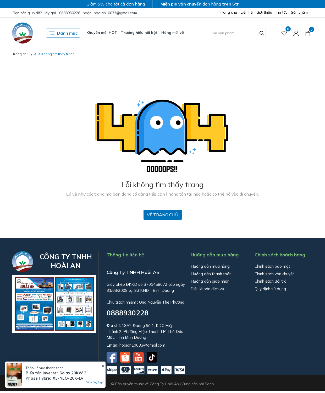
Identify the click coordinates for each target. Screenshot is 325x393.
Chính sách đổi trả (271, 281)
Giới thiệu (264, 12)
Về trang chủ (162, 214)
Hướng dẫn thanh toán (211, 273)
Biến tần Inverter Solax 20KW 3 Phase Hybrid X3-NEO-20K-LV (56, 375)
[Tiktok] (152, 356)
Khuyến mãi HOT (101, 32)
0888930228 (69, 12)
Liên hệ (247, 12)
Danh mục (63, 33)
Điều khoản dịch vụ (207, 288)
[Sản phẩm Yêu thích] (284, 33)
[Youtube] (139, 356)
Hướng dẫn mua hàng (210, 266)
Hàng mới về (172, 32)
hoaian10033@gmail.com (115, 12)
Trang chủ (228, 12)
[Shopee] (125, 356)
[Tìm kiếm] (262, 32)
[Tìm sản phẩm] (236, 33)
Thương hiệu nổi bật (139, 32)
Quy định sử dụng (270, 288)
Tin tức (281, 12)
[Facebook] (112, 356)
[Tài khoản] (296, 33)
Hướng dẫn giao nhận (210, 281)
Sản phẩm (301, 12)
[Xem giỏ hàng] (308, 33)
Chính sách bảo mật (272, 266)
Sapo (209, 383)
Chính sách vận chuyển (275, 273)
